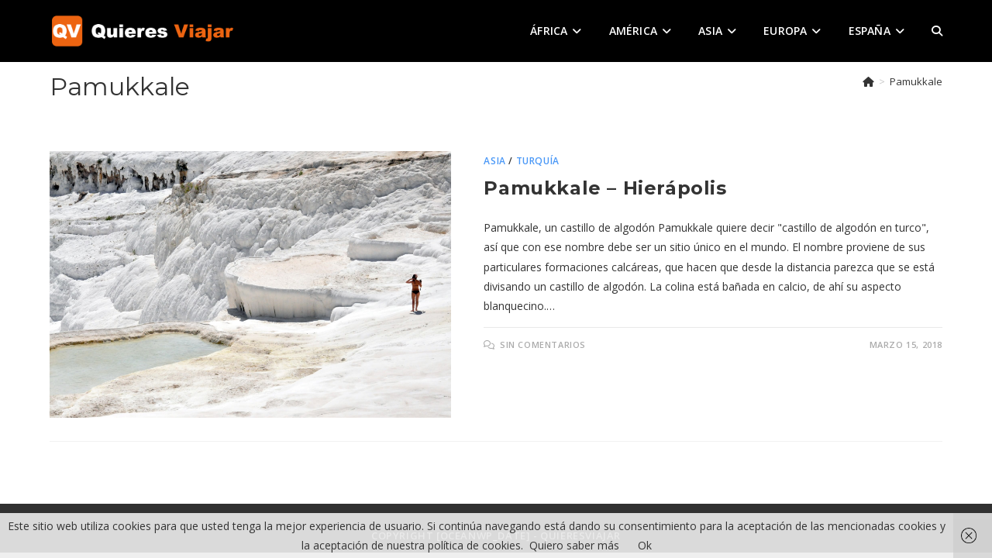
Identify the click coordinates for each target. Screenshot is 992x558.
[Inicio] (868, 81)
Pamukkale (916, 81)
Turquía (538, 160)
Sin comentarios (543, 344)
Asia (494, 160)
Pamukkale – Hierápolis (605, 188)
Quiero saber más (574, 545)
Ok (645, 545)
